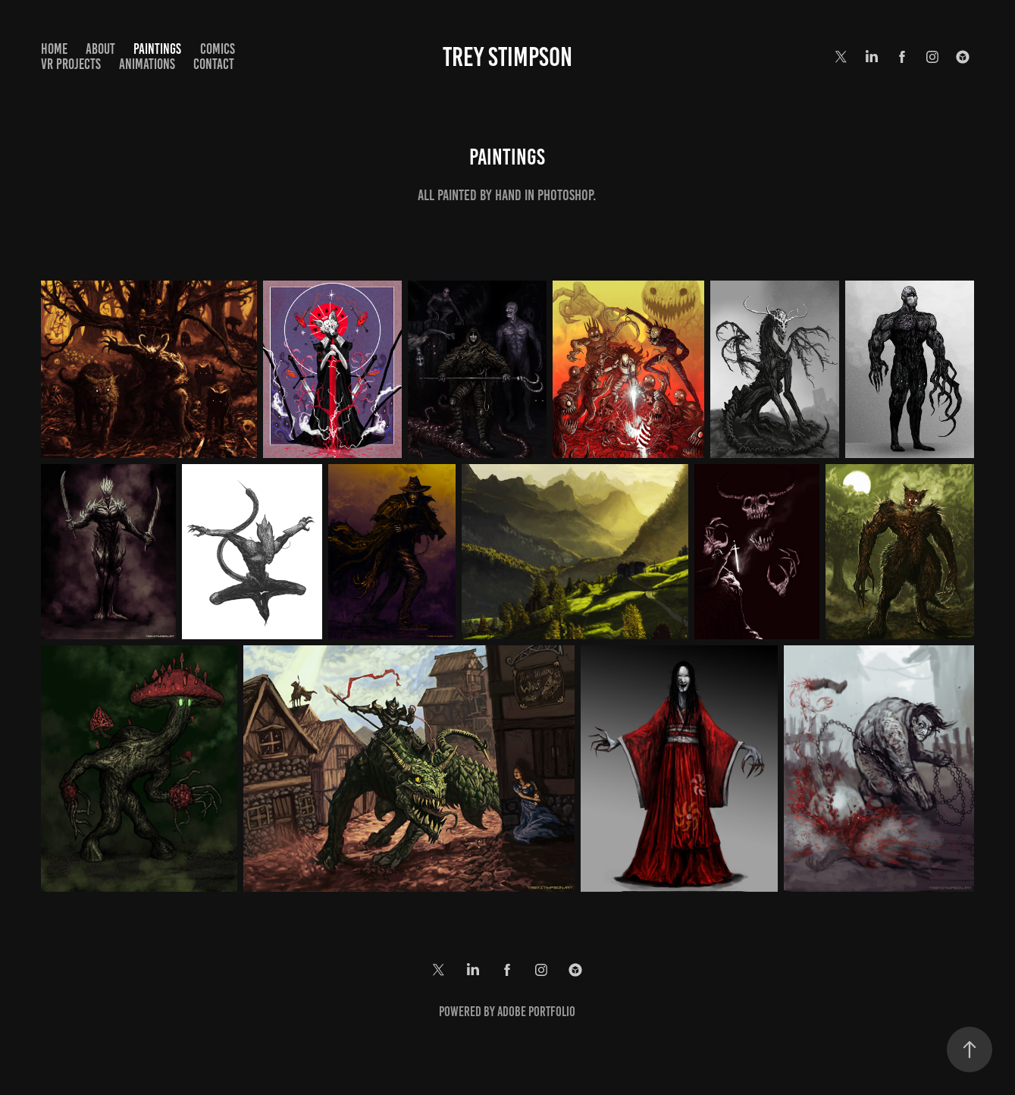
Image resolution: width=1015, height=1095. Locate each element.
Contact (213, 64)
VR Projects (71, 64)
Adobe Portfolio (536, 1011)
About (100, 49)
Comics (217, 49)
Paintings (157, 49)
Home (54, 49)
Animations (147, 64)
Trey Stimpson (507, 56)
